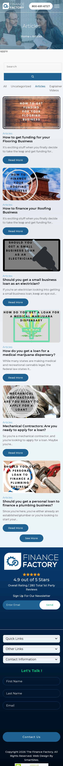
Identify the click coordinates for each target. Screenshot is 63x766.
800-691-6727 (41, 6)
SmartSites (31, 759)
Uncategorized (21, 86)
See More (31, 538)
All (5, 86)
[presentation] (32, 617)
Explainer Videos (55, 88)
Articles (40, 86)
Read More (15, 160)
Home (25, 36)
